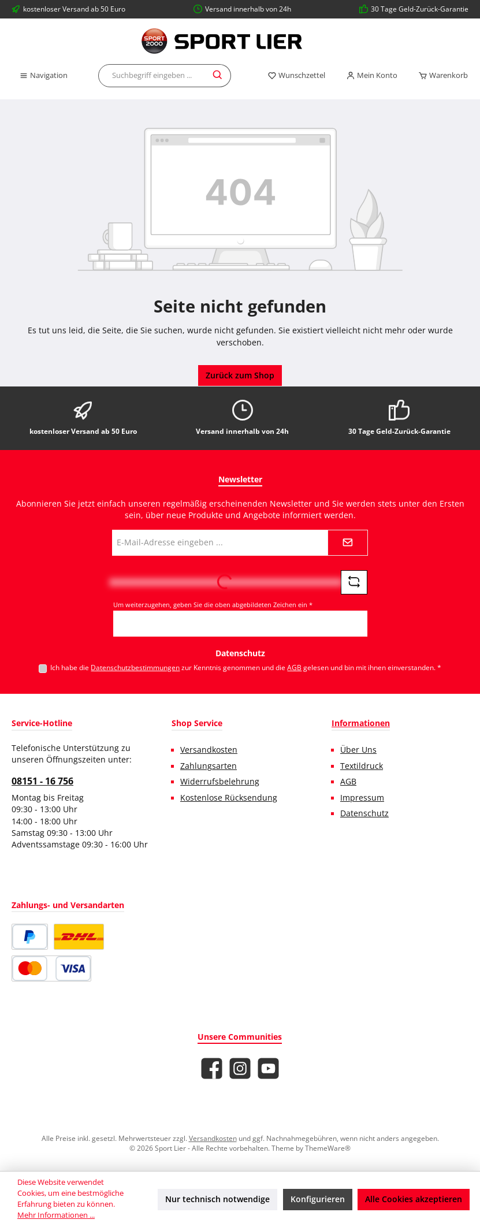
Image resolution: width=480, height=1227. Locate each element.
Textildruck (361, 766)
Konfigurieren (318, 1199)
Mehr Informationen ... (56, 1215)
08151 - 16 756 (42, 781)
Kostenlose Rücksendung (228, 798)
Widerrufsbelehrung (219, 781)
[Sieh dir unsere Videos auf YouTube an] (268, 1068)
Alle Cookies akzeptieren (413, 1199)
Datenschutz (364, 813)
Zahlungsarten (208, 766)
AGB (294, 667)
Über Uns (358, 750)
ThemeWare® (328, 1147)
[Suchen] (218, 75)
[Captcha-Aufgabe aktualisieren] (354, 582)
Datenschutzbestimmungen (135, 667)
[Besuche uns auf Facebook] (212, 1068)
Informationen (361, 722)
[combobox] (152, 75)
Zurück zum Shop (240, 375)
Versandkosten (208, 750)
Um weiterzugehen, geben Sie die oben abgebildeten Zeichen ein (212, 604)
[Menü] (43, 76)
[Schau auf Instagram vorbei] (240, 1068)
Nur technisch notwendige (217, 1199)
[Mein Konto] (371, 76)
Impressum (362, 798)
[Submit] (348, 543)
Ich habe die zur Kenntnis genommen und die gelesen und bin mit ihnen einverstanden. (245, 667)
